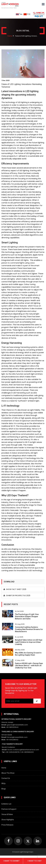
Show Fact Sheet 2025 (14, 589)
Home (9, 36)
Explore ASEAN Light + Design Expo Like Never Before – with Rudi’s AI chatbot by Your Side (29, 665)
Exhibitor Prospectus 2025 (16, 595)
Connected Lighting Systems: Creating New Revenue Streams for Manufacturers (29, 629)
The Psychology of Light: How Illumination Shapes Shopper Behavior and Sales (27, 616)
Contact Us (5, 778)
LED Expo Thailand (10, 510)
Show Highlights (7, 820)
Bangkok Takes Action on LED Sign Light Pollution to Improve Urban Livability (28, 642)
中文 (27, 14)
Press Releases (7, 825)
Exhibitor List (6, 804)
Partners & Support (8, 809)
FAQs (3, 783)
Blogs (3, 789)
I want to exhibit (11, 861)
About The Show (7, 773)
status (30, 568)
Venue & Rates (7, 814)
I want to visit (34, 861)
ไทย (19, 14)
